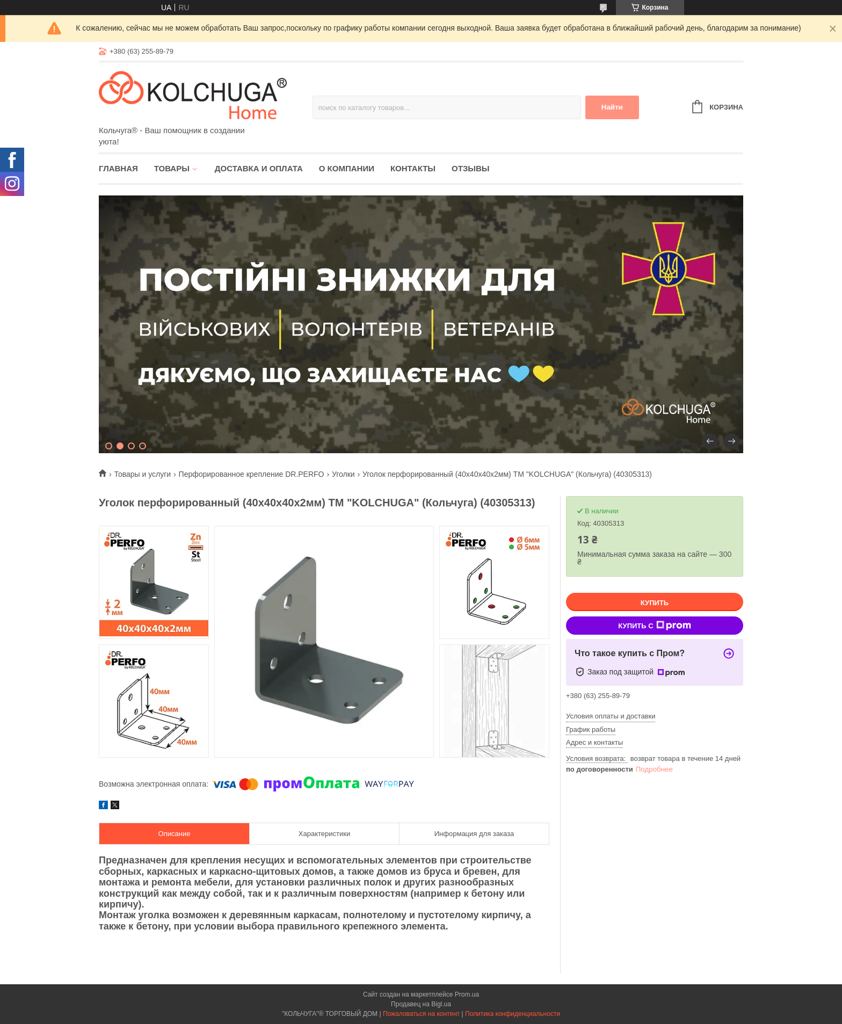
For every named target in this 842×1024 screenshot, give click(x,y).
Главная (118, 168)
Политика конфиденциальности (512, 1014)
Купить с (654, 625)
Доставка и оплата (259, 168)
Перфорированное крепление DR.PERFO (251, 474)
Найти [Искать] (612, 107)
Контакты (412, 168)
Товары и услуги (142, 474)
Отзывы (470, 168)
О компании (346, 168)
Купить (655, 603)
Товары (172, 168)
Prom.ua (467, 994)
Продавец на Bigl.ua (421, 1004)
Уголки (343, 474)
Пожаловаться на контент (421, 1014)
